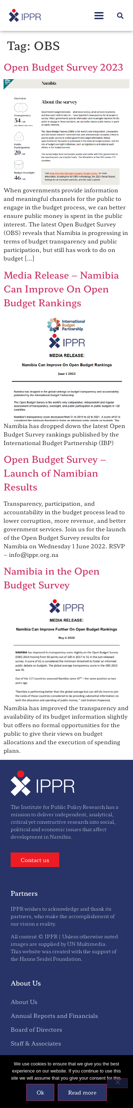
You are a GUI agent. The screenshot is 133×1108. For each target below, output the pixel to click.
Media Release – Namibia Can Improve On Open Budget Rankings (61, 288)
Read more (82, 1092)
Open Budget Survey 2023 (63, 66)
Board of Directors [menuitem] (36, 1029)
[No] (117, 1083)
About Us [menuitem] (24, 1001)
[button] (99, 12)
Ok (40, 1092)
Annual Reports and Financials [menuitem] (54, 1015)
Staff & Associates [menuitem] (36, 1043)
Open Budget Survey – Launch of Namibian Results (55, 472)
